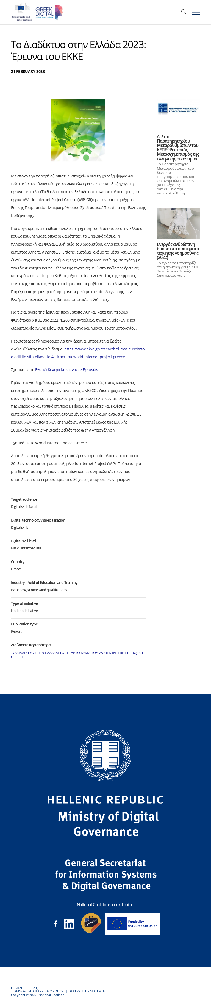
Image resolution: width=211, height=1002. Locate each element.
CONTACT (18, 988)
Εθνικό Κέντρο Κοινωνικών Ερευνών (66, 369)
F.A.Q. (35, 988)
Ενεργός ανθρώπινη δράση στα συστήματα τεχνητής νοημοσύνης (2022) (178, 251)
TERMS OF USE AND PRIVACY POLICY (37, 991)
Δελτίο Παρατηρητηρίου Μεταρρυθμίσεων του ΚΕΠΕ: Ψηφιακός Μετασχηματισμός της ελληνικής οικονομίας (178, 147)
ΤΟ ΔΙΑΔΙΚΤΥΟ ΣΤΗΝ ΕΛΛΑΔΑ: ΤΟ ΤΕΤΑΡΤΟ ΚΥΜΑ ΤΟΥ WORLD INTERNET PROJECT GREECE (77, 654)
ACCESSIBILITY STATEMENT (88, 991)
